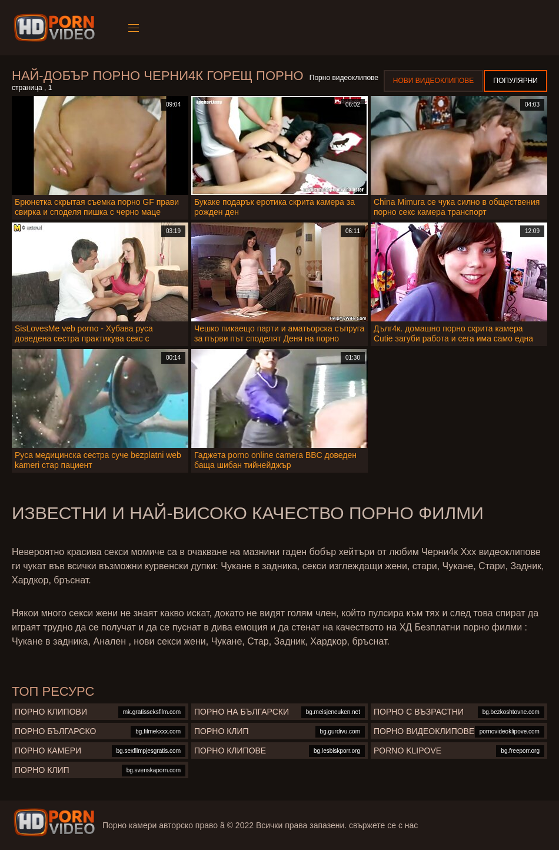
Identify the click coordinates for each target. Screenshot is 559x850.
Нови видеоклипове (433, 81)
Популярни (515, 81)
